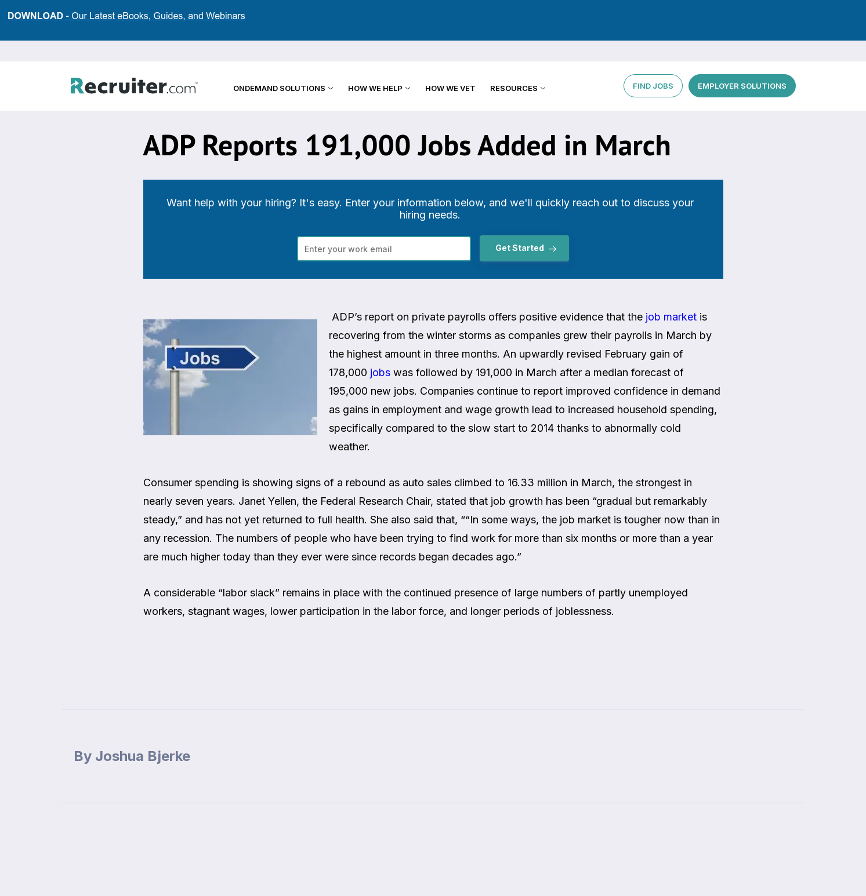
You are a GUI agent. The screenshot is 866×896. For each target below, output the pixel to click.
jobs (380, 372)
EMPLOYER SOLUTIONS (742, 63)
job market (671, 317)
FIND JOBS (653, 63)
